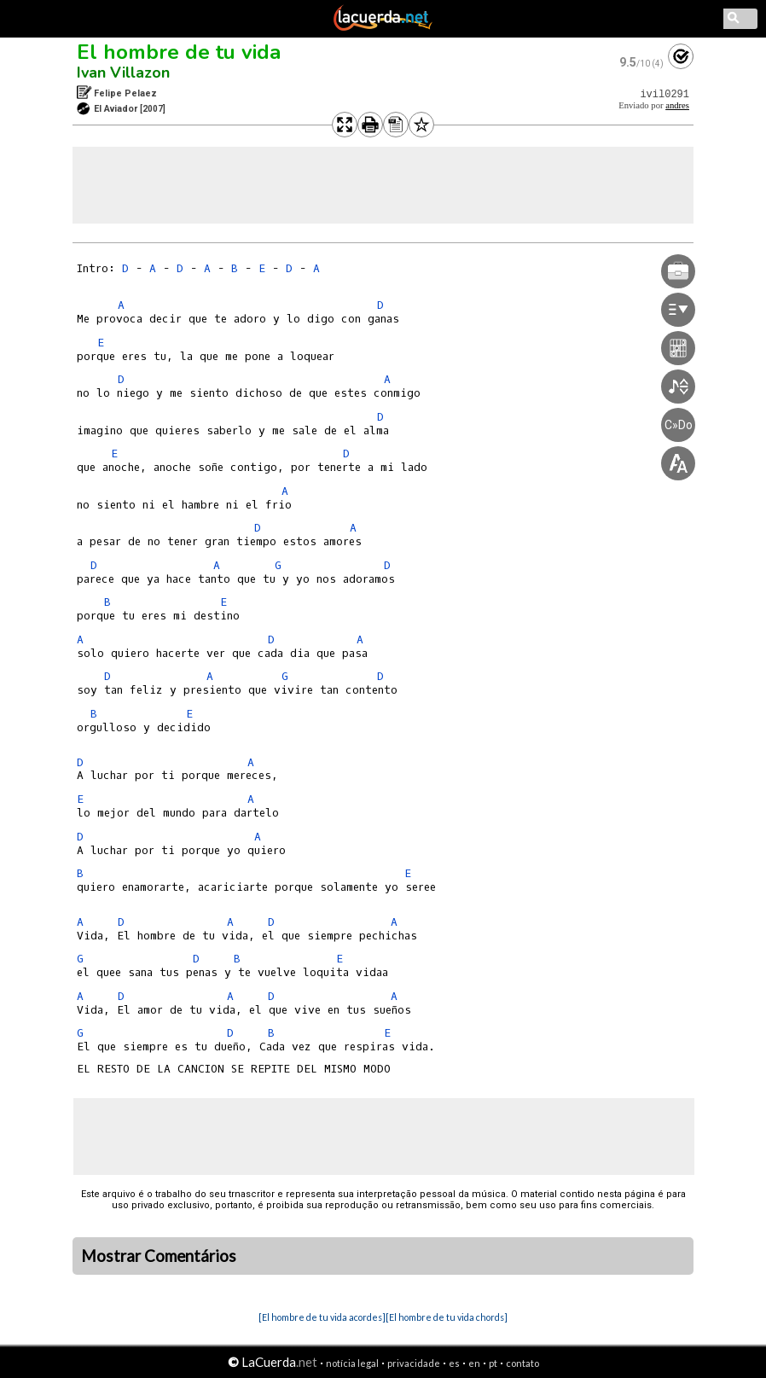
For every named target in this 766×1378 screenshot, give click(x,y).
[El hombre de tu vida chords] (447, 1317)
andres (677, 105)
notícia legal (352, 1363)
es (454, 1363)
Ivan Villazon (123, 72)
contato (522, 1363)
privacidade (413, 1363)
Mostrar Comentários (158, 1256)
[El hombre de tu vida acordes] (322, 1317)
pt (493, 1363)
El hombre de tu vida (179, 52)
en (474, 1363)
